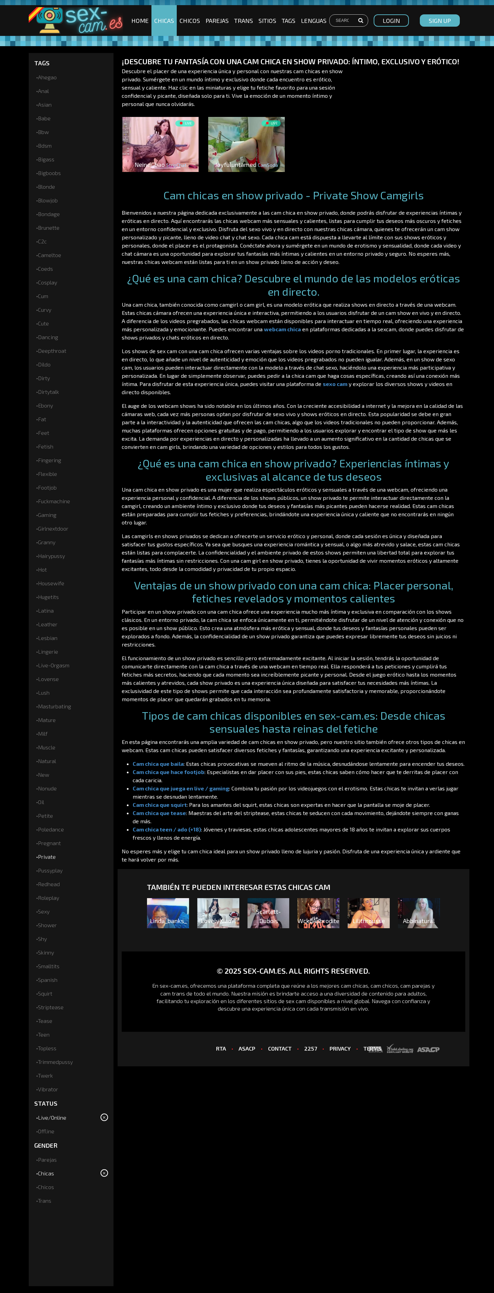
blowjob (48, 200)
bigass (46, 159)
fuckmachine (54, 501)
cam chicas (354, 985)
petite (45, 815)
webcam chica (282, 329)
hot (42, 569)
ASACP (247, 1048)
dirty (44, 378)
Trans (243, 20)
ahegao (47, 77)
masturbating (54, 706)
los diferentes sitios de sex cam (266, 1001)
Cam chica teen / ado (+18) (167, 829)
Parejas (217, 20)
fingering (49, 460)
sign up (440, 20)
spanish (47, 979)
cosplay (47, 282)
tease (45, 1020)
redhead (49, 884)
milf (43, 733)
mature (47, 720)
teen (44, 1034)
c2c (42, 241)
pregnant (49, 843)
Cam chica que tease (159, 813)
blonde (46, 186)
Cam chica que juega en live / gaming (181, 788)
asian (45, 104)
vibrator (48, 1089)
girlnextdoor (53, 528)
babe (44, 118)
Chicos (189, 20)
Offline (46, 1131)
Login (391, 20)
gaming (47, 514)
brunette (48, 227)
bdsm (45, 145)
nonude (47, 788)
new (43, 774)
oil (41, 802)
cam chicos (384, 985)
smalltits (48, 966)
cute (43, 323)
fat (42, 419)
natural (47, 761)
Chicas (164, 20)
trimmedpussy (55, 1061)
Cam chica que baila (158, 763)
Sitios (267, 20)
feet (43, 432)
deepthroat (52, 350)
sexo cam (335, 384)
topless (47, 1048)
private (47, 856)
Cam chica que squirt (160, 804)
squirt (45, 993)
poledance (51, 829)
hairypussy (51, 555)
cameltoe (49, 255)
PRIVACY (340, 1048)
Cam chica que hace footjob (168, 772)
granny (46, 542)
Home (140, 20)
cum (43, 296)
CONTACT (280, 1048)
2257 (310, 1048)
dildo (44, 364)
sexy (44, 911)
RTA (221, 1048)
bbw (43, 132)
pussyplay (50, 870)
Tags (288, 20)
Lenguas (313, 20)
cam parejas (415, 985)
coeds (45, 268)
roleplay (48, 897)
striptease (51, 1007)
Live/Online (52, 1117)
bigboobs (49, 173)
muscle (46, 747)
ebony (45, 405)
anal (43, 91)
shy (42, 938)
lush (44, 692)
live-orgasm (53, 665)
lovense (48, 679)
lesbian (47, 638)
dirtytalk (48, 391)
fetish (45, 446)
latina (46, 610)
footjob (47, 487)
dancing (48, 337)
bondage (49, 214)
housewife (51, 583)
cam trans (172, 993)
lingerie (48, 651)
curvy (44, 309)
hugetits (48, 597)
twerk (45, 1075)
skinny (46, 952)
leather (47, 624)
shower (47, 925)
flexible (47, 473)
